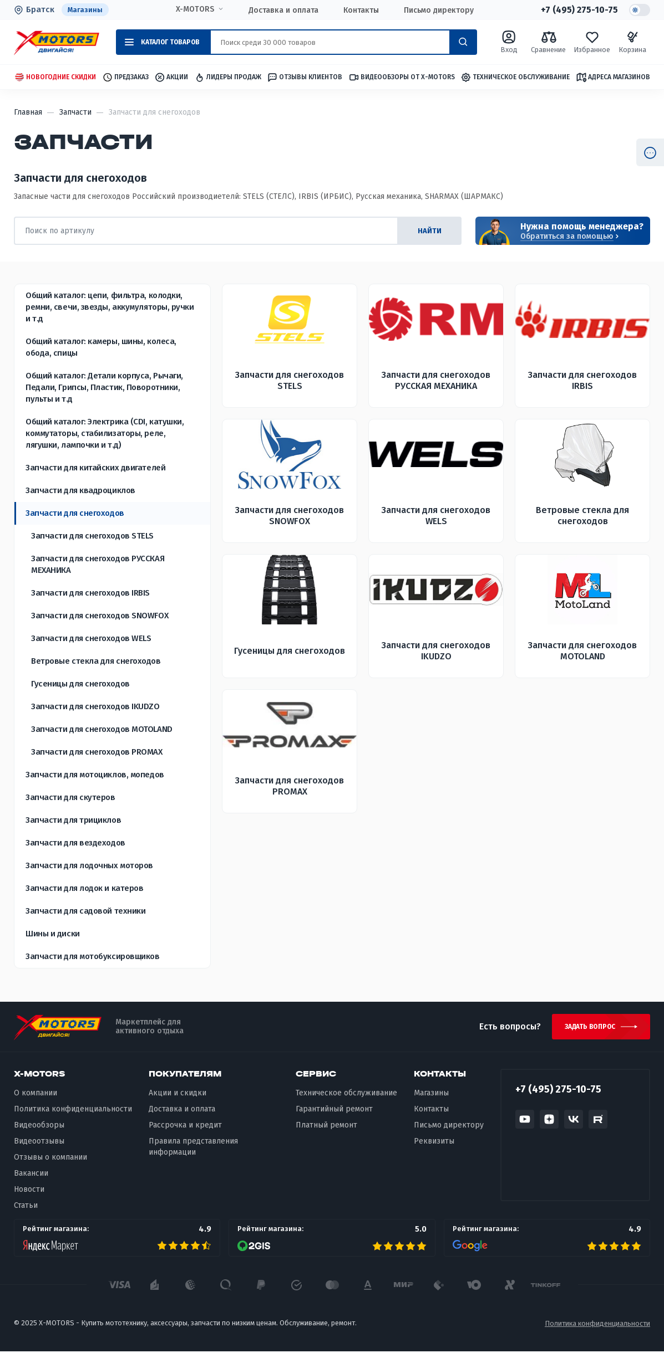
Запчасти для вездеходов (75, 843)
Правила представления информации (193, 1149)
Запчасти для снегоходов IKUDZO (95, 707)
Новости (29, 1191)
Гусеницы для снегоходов (80, 684)
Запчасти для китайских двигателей (95, 468)
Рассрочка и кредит (185, 1127)
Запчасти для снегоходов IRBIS (90, 593)
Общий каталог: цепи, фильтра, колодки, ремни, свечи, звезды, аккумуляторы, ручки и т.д (110, 307)
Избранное (592, 42)
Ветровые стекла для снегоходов (96, 662)
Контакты (361, 10)
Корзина (632, 42)
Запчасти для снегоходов (75, 514)
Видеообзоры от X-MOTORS (401, 77)
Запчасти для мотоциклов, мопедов (95, 775)
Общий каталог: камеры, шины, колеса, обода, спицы (101, 347)
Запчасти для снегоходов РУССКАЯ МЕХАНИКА (97, 565)
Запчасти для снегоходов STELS (92, 536)
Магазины (85, 10)
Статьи (26, 1207)
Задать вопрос (588, 1028)
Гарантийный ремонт (334, 1111)
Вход (508, 42)
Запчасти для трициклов (73, 821)
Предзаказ (125, 77)
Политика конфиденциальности (73, 1111)
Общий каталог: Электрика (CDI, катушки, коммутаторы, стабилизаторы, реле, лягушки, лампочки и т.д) (105, 433)
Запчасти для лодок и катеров (84, 889)
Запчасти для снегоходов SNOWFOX (99, 616)
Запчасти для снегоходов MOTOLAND (102, 730)
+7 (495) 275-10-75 (579, 10)
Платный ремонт (326, 1127)
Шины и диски (53, 934)
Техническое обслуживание (515, 77)
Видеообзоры (39, 1127)
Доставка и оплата (283, 10)
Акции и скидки (177, 1095)
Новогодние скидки (55, 77)
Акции (171, 77)
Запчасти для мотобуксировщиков (93, 957)
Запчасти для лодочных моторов (89, 866)
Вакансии (31, 1175)
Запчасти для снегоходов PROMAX (97, 752)
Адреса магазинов (613, 77)
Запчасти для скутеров (70, 798)
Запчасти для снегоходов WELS (91, 639)
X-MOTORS (195, 9)
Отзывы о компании (50, 1159)
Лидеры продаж (227, 77)
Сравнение (548, 42)
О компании (35, 1095)
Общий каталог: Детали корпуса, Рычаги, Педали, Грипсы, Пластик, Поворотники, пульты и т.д (104, 387)
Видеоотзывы (39, 1143)
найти (428, 231)
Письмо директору (439, 10)
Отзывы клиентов (304, 77)
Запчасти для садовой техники (85, 911)
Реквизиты (434, 1143)
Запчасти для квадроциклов (80, 491)
